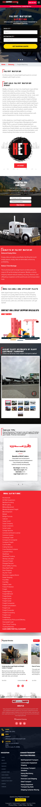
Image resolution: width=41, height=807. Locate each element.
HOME (3, 757)
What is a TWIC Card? (7, 781)
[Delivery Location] (21, 201)
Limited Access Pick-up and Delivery (13, 620)
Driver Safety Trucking (9, 566)
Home (3, 64)
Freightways (6, 617)
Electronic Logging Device (10, 575)
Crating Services (7, 547)
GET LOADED (20, 165)
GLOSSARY (4, 763)
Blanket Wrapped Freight (10, 509)
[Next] (23, 686)
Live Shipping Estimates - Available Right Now (20, 6)
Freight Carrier (7, 598)
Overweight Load (7, 622)
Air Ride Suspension (8, 500)
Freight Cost (6, 608)
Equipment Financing (20, 719)
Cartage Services (7, 530)
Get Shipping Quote (20, 46)
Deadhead (5, 554)
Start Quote (20, 205)
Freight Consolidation (9, 605)
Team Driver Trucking (9, 624)
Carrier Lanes (6, 528)
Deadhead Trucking (8, 556)
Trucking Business (8, 627)
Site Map (29, 805)
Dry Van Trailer (7, 573)
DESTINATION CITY (9, 36)
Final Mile (5, 580)
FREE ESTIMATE (20, 800)
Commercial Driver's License (11, 533)
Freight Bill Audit (7, 594)
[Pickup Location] (21, 198)
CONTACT (4, 769)
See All (36, 641)
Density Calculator (8, 559)
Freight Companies (8, 603)
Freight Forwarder (8, 610)
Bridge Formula (7, 516)
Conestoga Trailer (8, 537)
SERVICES (4, 766)
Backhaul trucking (8, 502)
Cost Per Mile (6, 545)
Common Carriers (8, 535)
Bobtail (4, 514)
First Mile (5, 582)
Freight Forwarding (8, 613)
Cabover (5, 519)
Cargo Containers (7, 526)
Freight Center (6, 601)
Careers (4, 786)
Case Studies (5, 775)
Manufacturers (6, 778)
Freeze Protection (8, 587)
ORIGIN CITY (7, 28)
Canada (4, 783)
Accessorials (6, 498)
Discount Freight (7, 561)
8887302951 (6, 314)
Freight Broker (7, 596)
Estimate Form (6, 772)
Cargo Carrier (6, 521)
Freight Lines (6, 615)
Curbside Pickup (7, 552)
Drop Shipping (7, 570)
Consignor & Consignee (9, 540)
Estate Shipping (7, 577)
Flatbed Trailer (7, 584)
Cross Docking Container (10, 549)
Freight (4, 589)
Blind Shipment (7, 512)
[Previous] (18, 686)
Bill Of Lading (6, 505)
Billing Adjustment (8, 507)
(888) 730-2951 (32, 2)
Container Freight (7, 542)
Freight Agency (7, 591)
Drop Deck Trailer (7, 568)
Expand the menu (39, 3)
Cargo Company (7, 523)
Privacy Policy (13, 805)
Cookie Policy (22, 805)
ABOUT (3, 760)
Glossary (11, 64)
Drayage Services (8, 563)
